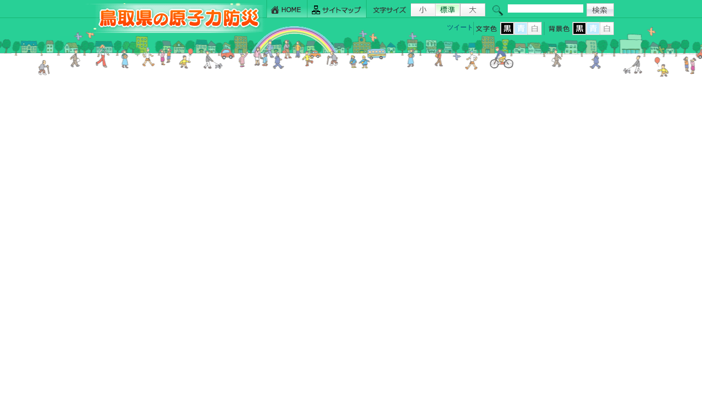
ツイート (460, 27)
